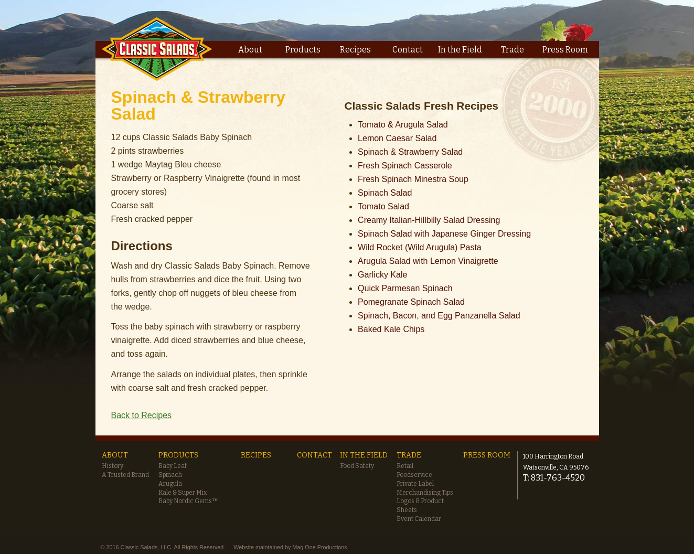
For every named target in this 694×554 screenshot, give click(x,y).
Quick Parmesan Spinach (405, 288)
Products (303, 49)
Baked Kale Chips (391, 329)
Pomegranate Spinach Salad (411, 301)
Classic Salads (157, 48)
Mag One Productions (319, 547)
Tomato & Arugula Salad (403, 124)
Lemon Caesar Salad (397, 138)
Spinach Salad (385, 192)
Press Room (565, 49)
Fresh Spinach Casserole (405, 165)
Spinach (170, 474)
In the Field (460, 49)
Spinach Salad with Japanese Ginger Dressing (444, 233)
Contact (407, 49)
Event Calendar (419, 519)
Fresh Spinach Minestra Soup (413, 179)
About (250, 49)
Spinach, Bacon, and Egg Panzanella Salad (439, 315)
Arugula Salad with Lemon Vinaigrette (428, 261)
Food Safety (357, 466)
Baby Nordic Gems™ (188, 501)
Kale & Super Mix (182, 492)
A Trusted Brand (125, 474)
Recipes (355, 49)
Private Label (415, 483)
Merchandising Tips (425, 492)
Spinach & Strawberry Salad (410, 151)
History (112, 466)
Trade (512, 49)
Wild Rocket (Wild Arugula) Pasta (420, 247)
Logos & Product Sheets (420, 505)
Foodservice (414, 474)
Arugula (170, 483)
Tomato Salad (383, 206)
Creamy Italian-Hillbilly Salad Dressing (429, 220)
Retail (405, 466)
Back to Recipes (141, 415)
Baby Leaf (172, 466)
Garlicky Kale (382, 274)
